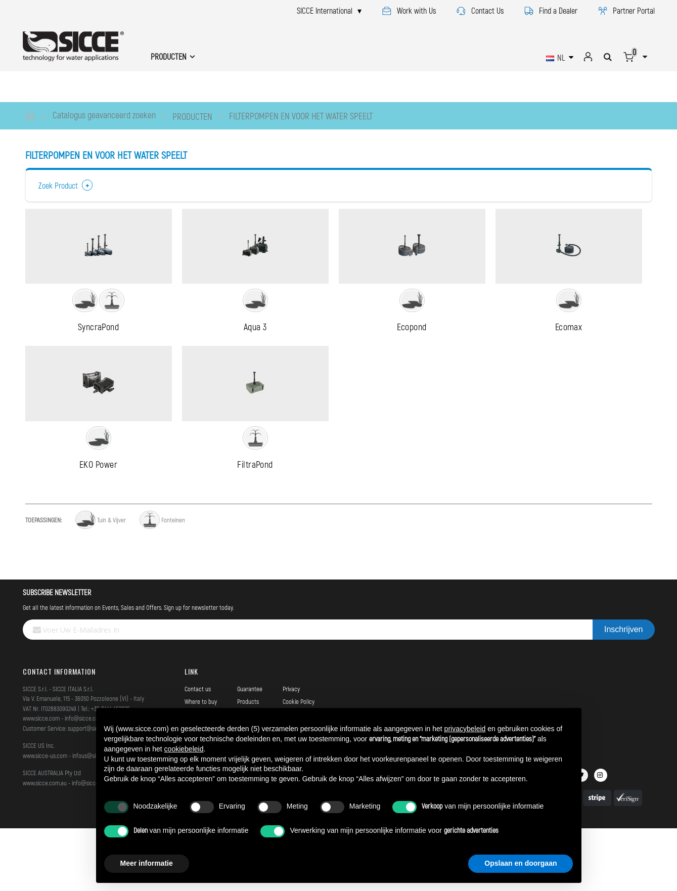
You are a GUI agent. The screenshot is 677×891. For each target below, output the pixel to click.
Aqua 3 (255, 358)
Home (31, 115)
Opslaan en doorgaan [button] (520, 863)
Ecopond (411, 358)
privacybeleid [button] (465, 729)
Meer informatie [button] (146, 863)
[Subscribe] (623, 693)
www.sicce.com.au (45, 846)
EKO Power (98, 527)
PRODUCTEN (192, 116)
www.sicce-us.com (45, 819)
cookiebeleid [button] (184, 749)
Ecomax (568, 358)
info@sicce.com (84, 782)
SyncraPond (98, 358)
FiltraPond (255, 527)
